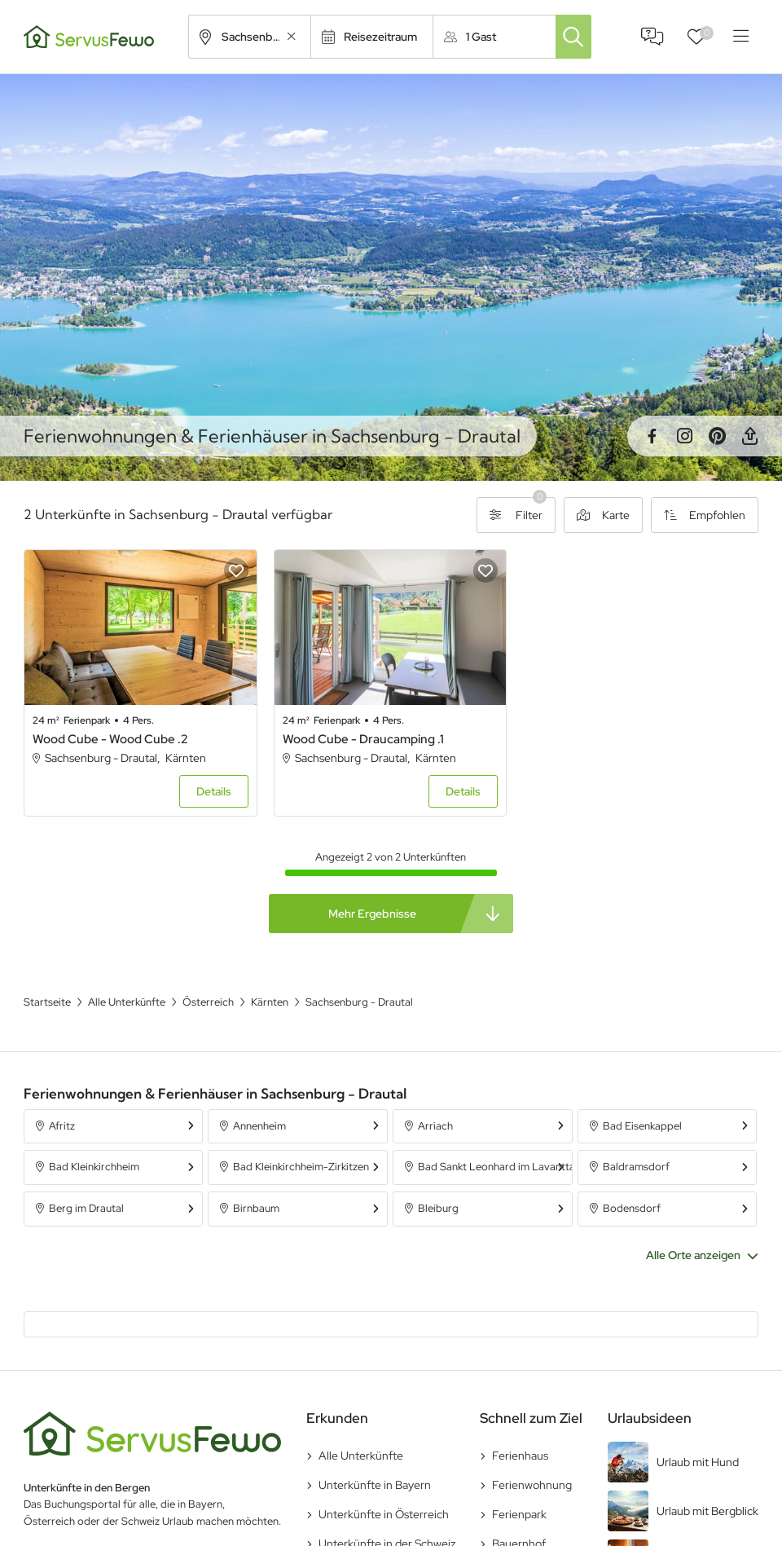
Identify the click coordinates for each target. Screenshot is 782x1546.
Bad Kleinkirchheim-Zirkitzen (301, 1167)
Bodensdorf (632, 1208)
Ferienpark (519, 1514)
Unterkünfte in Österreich (384, 1514)
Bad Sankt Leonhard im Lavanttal (495, 1167)
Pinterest (717, 436)
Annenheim (259, 1126)
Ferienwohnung (532, 1485)
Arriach (435, 1126)
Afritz (62, 1126)
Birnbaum (256, 1208)
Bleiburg (438, 1208)
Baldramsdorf (636, 1167)
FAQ (652, 37)
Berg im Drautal (86, 1208)
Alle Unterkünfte (361, 1455)
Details (213, 791)
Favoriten (707, 33)
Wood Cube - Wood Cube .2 (110, 739)
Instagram (684, 436)
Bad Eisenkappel (642, 1126)
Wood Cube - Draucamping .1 (363, 739)
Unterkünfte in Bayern (375, 1485)
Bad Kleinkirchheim (94, 1167)
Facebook (651, 436)
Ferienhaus (520, 1455)
